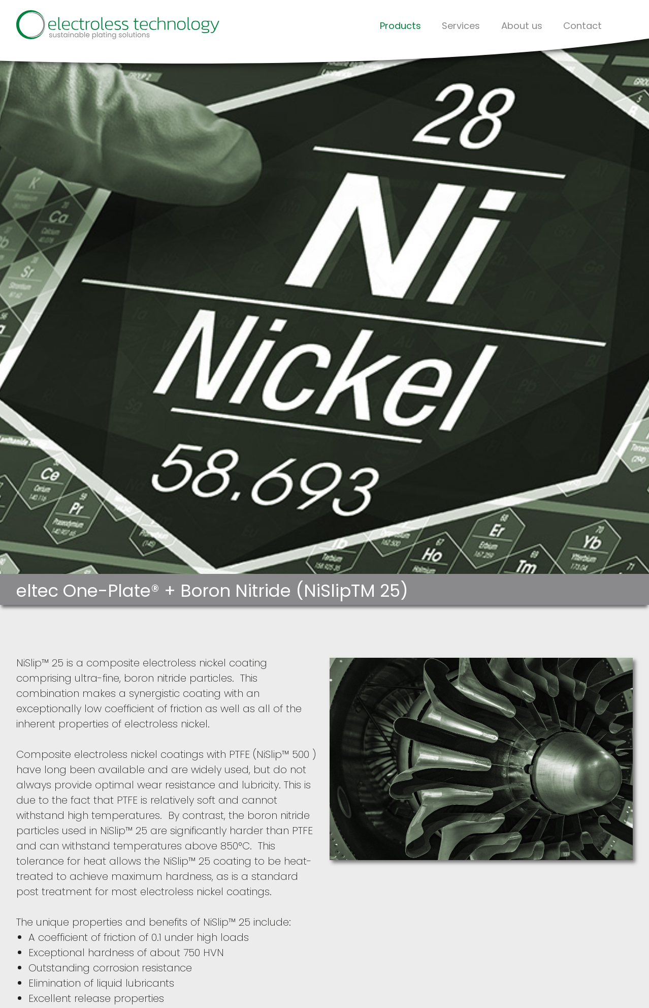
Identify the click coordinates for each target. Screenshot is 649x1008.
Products (400, 25)
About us (521, 25)
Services (461, 25)
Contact (582, 25)
